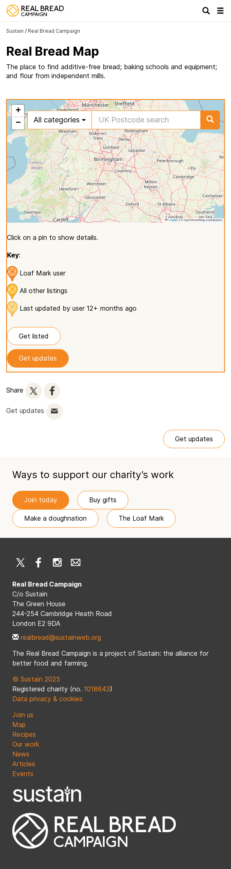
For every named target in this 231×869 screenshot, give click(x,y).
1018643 (97, 689)
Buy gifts (103, 500)
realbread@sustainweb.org (61, 637)
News (20, 754)
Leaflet (171, 220)
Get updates (38, 358)
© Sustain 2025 (36, 679)
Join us (23, 715)
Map (19, 724)
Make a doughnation (55, 518)
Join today (40, 500)
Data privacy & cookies (47, 699)
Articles (23, 764)
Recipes (24, 734)
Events (23, 774)
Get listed (34, 336)
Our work (25, 744)
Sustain (15, 31)
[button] (18, 111)
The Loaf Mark (141, 518)
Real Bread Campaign (54, 31)
